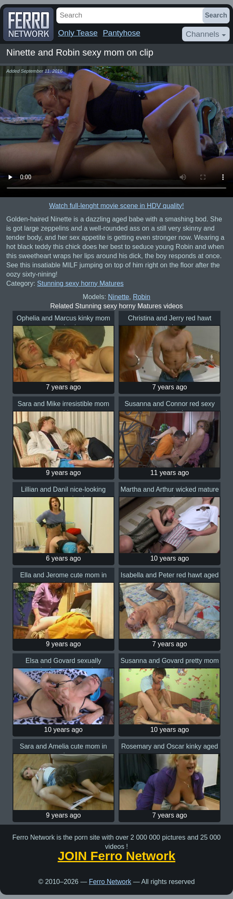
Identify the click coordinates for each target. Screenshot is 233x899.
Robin (141, 296)
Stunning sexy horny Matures (80, 283)
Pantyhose (121, 32)
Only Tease (78, 32)
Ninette (118, 296)
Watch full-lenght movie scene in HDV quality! (116, 205)
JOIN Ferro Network (116, 856)
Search (216, 15)
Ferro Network (110, 881)
